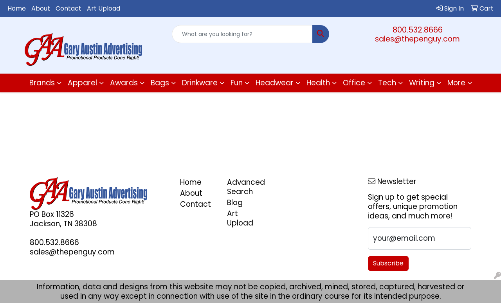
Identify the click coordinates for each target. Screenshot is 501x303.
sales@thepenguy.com (417, 39)
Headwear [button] (275, 83)
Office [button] (354, 83)
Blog (235, 202)
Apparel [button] (82, 83)
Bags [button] (160, 83)
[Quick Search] (242, 34)
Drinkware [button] (200, 83)
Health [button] (318, 83)
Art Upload (103, 8)
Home (16, 8)
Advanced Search (246, 187)
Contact (68, 8)
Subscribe (388, 263)
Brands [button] (42, 83)
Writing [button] (421, 83)
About (40, 8)
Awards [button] (124, 83)
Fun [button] (237, 83)
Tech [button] (387, 83)
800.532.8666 (418, 29)
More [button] (456, 83)
